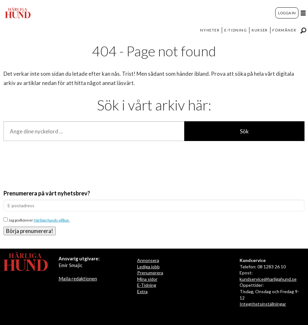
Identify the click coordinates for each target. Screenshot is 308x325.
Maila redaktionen (78, 278)
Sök (244, 131)
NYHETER (210, 30)
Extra (142, 291)
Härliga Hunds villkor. (52, 220)
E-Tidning (146, 285)
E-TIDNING (235, 30)
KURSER (260, 30)
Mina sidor (147, 279)
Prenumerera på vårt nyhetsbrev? (47, 193)
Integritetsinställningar (263, 304)
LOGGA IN (287, 13)
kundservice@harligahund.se (268, 279)
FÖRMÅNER (284, 30)
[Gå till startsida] (18, 13)
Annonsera (148, 260)
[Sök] (303, 30)
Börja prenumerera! (29, 231)
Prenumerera (150, 272)
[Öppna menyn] (303, 13)
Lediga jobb (148, 266)
